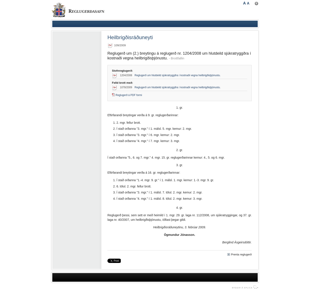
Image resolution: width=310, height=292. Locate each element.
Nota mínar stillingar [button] (256, 3)
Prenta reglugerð (241, 254)
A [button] (244, 3)
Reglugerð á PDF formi (129, 95)
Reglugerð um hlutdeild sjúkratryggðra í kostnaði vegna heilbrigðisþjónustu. (178, 75)
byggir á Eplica (244, 287)
